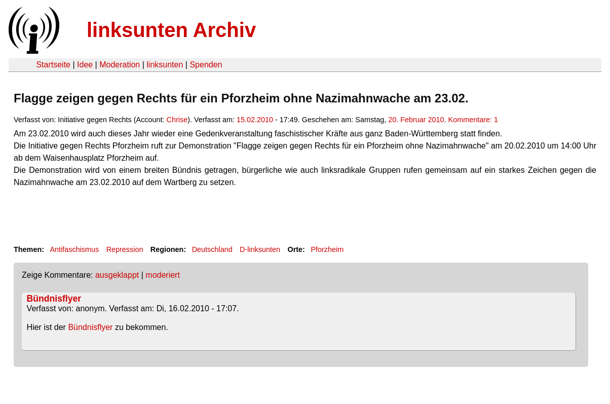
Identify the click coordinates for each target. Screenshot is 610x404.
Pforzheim (327, 249)
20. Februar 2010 (416, 120)
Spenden (205, 64)
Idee (85, 64)
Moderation (119, 64)
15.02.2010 (255, 120)
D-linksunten (260, 249)
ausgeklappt (117, 275)
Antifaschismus (74, 249)
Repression (124, 249)
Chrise (177, 120)
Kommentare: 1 (473, 120)
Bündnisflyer (54, 298)
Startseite (53, 64)
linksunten (164, 64)
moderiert (162, 275)
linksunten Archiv (171, 30)
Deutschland (212, 249)
